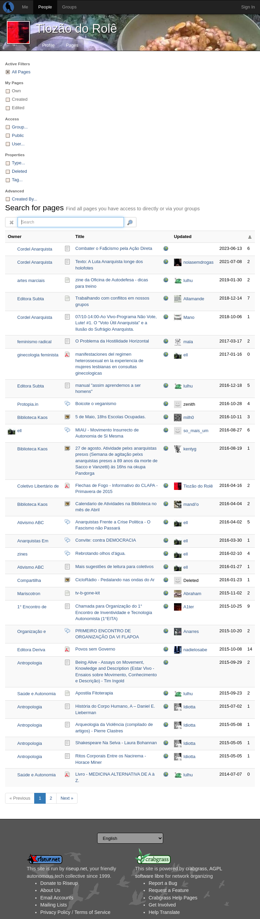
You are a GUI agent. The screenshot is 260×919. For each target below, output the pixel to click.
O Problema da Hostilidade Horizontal (112, 341)
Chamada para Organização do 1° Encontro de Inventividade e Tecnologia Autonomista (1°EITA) (113, 612)
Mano (189, 317)
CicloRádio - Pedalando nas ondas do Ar (115, 579)
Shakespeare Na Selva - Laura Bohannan (116, 742)
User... (18, 143)
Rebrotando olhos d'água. (100, 553)
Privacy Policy (55, 912)
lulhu (188, 280)
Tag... (17, 179)
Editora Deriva (31, 649)
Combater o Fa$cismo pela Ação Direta (113, 248)
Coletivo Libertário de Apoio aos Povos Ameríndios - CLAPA (38, 487)
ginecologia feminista (37, 354)
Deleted (19, 171)
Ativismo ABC (30, 522)
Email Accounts (56, 897)
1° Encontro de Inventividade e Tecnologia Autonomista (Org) (35, 607)
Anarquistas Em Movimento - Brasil (35, 541)
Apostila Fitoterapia (94, 693)
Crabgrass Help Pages (173, 897)
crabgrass (196, 868)
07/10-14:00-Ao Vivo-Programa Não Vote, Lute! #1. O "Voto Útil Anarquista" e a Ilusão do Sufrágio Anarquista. (116, 323)
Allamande (193, 298)
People (45, 6)
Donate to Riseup (59, 883)
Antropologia (29, 662)
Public (18, 135)
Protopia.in (27, 404)
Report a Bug (163, 883)
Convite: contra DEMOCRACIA (105, 540)
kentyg (189, 448)
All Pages (21, 71)
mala (188, 341)
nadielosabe (195, 649)
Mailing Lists (53, 905)
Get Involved (162, 905)
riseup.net (76, 868)
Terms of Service (92, 912)
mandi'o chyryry (191, 505)
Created (19, 99)
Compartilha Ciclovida (29, 581)
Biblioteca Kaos (32, 417)
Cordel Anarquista (34, 249)
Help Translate (164, 912)
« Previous (19, 798)
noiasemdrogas (198, 262)
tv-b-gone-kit (87, 592)
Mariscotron (28, 593)
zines (22, 554)
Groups (69, 6)
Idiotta (189, 706)
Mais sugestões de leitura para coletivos (114, 566)
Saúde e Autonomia (36, 693)
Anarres (191, 631)
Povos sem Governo (95, 649)
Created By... (24, 199)
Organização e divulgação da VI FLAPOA (33, 632)
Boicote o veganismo (95, 403)
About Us (50, 890)
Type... (18, 162)
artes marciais (31, 280)
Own (16, 90)
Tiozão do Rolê (76, 29)
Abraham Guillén (192, 594)
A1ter (188, 606)
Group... (20, 126)
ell (185, 354)
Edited (18, 107)
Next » (67, 798)
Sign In (248, 6)
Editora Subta (30, 298)
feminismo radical (34, 341)
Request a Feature (169, 890)
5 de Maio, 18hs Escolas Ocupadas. (110, 416)
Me (25, 6)
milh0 (188, 417)
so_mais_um (196, 430)
